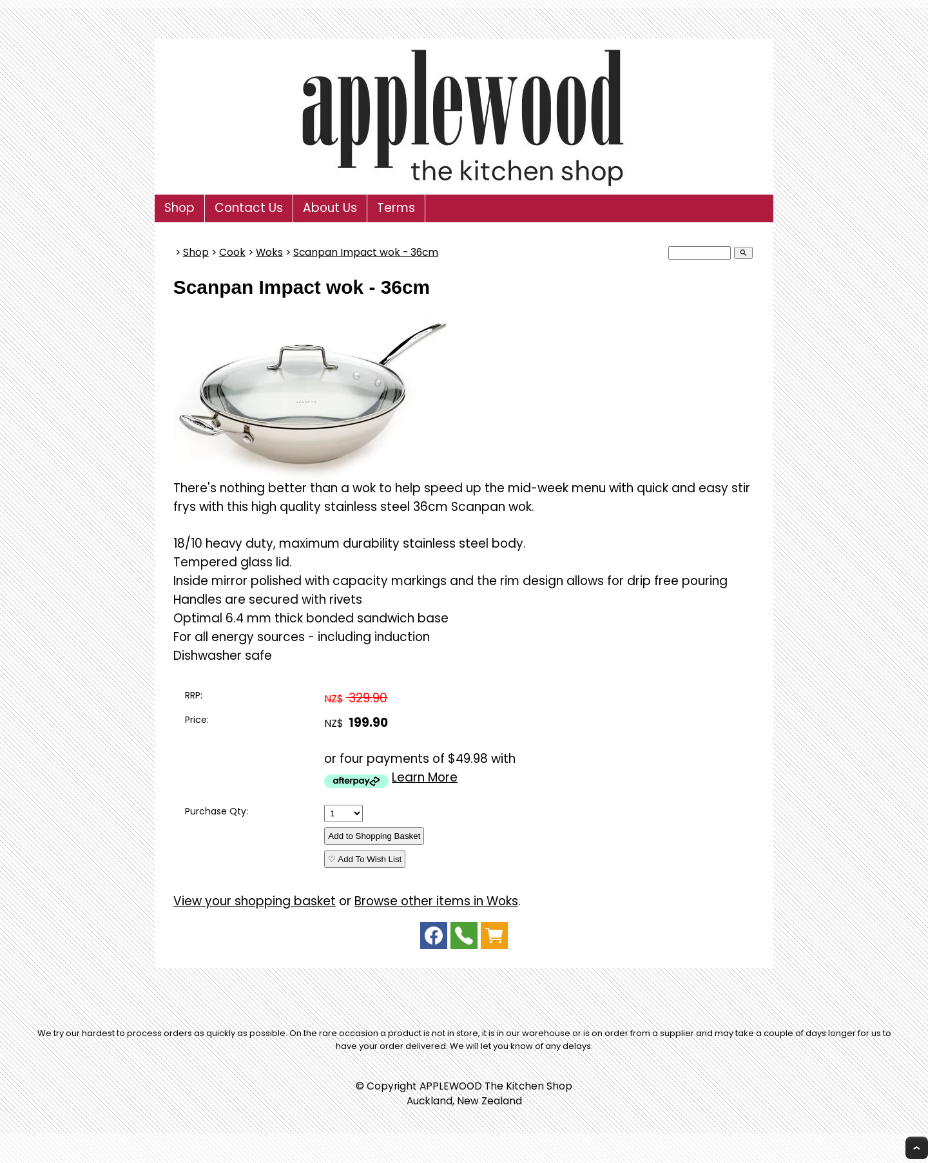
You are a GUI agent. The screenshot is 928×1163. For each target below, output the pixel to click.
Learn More (425, 777)
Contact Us (249, 207)
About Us (330, 207)
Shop (179, 207)
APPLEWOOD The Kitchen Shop (496, 1086)
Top (916, 1148)
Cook (232, 252)
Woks (269, 252)
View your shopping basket (254, 901)
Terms (396, 207)
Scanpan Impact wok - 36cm (365, 252)
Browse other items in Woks (436, 901)
